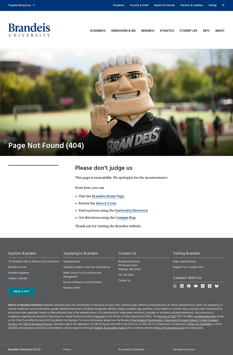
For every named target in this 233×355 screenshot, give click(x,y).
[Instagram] (175, 286)
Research (147, 31)
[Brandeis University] (29, 30)
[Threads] (209, 286)
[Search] (223, 5)
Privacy (67, 350)
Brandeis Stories (17, 267)
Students (118, 5)
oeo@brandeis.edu (204, 316)
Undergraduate (71, 262)
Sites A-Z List (106, 203)
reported (100, 316)
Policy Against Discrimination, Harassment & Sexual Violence (164, 320)
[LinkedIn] (182, 286)
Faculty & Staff (139, 5)
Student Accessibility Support (110, 328)
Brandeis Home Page (108, 196)
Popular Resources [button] (21, 5)
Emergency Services (184, 350)
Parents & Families (191, 5)
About (220, 31)
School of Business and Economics (82, 282)
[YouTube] (196, 286)
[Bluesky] (216, 286)
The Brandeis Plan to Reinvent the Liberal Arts (34, 262)
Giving (212, 5)
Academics (98, 31)
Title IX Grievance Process (37, 324)
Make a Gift (22, 292)
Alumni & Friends (164, 5)
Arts (206, 31)
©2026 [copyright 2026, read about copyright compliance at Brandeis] (37, 350)
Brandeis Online (72, 288)
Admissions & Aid (123, 31)
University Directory (131, 210)
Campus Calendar (17, 278)
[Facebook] (189, 286)
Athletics (167, 31)
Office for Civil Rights (200, 324)
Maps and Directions (184, 262)
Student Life (188, 31)
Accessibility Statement (131, 350)
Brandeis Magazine (18, 273)
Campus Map (126, 218)
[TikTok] (202, 286)
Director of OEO (167, 316)
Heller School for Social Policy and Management (82, 275)
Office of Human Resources (169, 328)
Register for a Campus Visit (188, 267)
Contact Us (124, 281)
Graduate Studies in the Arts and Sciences (86, 267)
